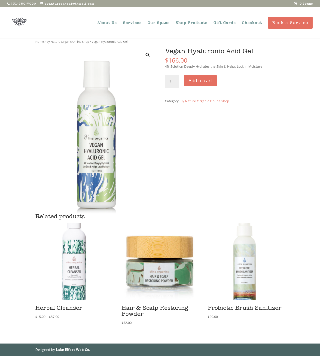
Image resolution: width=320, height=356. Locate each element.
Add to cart (200, 80)
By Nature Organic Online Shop (67, 42)
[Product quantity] (172, 81)
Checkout (252, 23)
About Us (107, 23)
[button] (147, 55)
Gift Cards (224, 23)
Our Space (159, 23)
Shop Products (191, 23)
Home (39, 42)
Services (132, 23)
